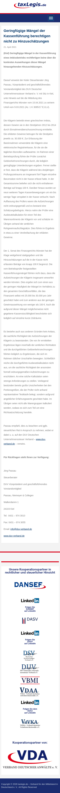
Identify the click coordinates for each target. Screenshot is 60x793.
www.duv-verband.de (14, 536)
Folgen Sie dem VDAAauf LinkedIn (30, 711)
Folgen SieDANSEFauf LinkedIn (30, 609)
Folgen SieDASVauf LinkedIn (30, 642)
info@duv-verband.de (21, 529)
